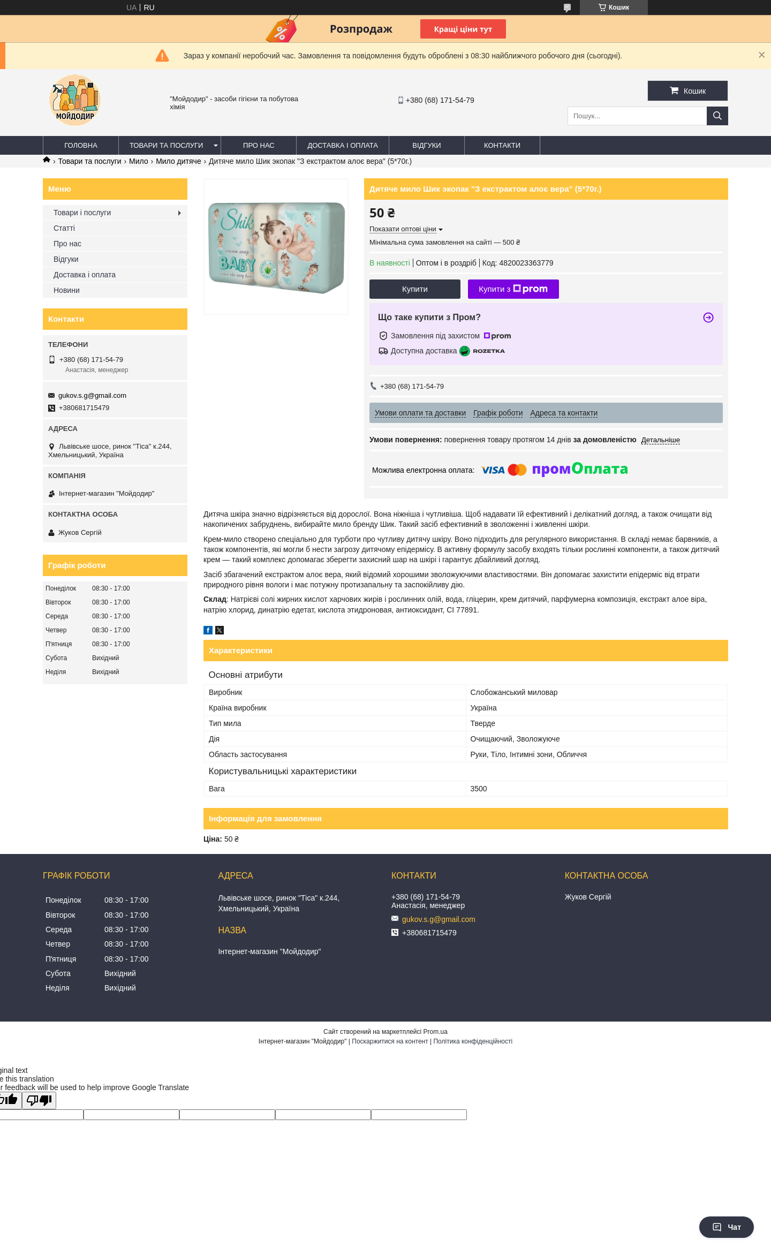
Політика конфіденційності (472, 1041)
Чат (726, 1227)
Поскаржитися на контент (390, 1041)
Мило (138, 161)
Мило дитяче (178, 161)
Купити (415, 288)
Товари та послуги (166, 145)
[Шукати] (717, 116)
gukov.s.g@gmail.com (92, 395)
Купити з (513, 289)
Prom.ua (436, 1031)
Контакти (502, 145)
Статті (64, 228)
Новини (67, 290)
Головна (80, 145)
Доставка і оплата (342, 145)
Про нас (259, 145)
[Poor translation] (39, 1100)
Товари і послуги (82, 212)
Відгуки (426, 145)
